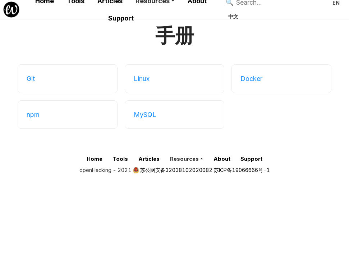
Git (31, 78)
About (221, 159)
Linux (142, 78)
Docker (251, 78)
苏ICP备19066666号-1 (242, 170)
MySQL (145, 114)
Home (94, 159)
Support (121, 18)
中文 (233, 16)
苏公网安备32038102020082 (176, 170)
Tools (120, 159)
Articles (149, 159)
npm (33, 114)
